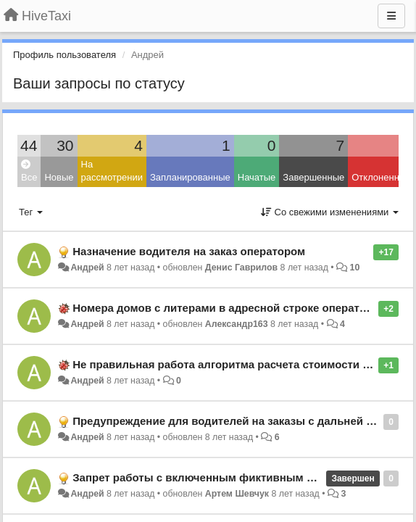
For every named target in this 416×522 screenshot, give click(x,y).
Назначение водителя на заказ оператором (188, 251)
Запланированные (190, 177)
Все (29, 171)
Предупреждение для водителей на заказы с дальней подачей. (243, 421)
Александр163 (236, 324)
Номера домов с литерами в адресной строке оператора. (226, 308)
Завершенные (313, 177)
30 (65, 145)
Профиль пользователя (64, 54)
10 (355, 267)
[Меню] (391, 16)
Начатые (257, 177)
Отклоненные (381, 177)
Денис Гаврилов (241, 267)
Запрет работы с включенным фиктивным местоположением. (240, 477)
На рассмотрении (112, 171)
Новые (58, 177)
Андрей (87, 267)
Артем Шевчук (237, 494)
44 (28, 145)
